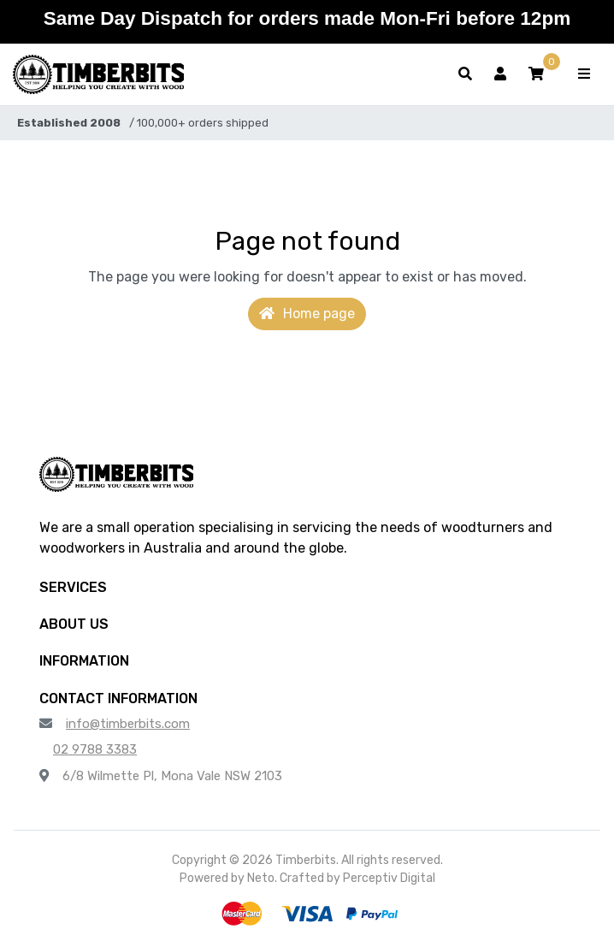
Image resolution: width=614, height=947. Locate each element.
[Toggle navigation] (584, 74)
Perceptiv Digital (389, 878)
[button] (536, 74)
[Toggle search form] (465, 74)
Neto (261, 878)
